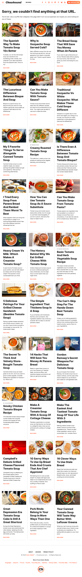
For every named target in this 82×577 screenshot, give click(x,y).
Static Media (30, 555)
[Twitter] (46, 2)
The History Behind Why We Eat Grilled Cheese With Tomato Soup (40, 257)
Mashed (44, 562)
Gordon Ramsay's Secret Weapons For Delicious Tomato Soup (67, 361)
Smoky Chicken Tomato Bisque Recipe (13, 409)
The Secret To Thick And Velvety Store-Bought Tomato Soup (13, 361)
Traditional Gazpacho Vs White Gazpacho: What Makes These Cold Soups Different (67, 99)
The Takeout (73, 562)
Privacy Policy (48, 552)
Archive (38, 552)
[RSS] (65, 2)
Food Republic (36, 562)
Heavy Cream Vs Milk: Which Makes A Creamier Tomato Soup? (13, 257)
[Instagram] (49, 2)
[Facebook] (42, 2)
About (31, 552)
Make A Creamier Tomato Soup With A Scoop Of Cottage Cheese (40, 411)
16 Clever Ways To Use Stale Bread (66, 462)
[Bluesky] (62, 2)
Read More (6, 67)
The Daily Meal (63, 562)
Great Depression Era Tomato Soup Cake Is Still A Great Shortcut (12, 515)
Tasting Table (53, 562)
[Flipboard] (55, 2)
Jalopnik (15, 562)
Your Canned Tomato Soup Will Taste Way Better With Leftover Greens (67, 515)
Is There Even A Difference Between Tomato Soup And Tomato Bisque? (67, 153)
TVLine (22, 562)
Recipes (28, 2)
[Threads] (52, 2)
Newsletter (73, 2)
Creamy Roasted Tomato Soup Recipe (40, 151)
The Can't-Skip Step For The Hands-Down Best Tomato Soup (66, 307)
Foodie (28, 562)
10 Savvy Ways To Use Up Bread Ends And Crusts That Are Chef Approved (40, 465)
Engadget (8, 562)
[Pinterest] (58, 2)
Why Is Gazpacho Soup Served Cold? (40, 44)
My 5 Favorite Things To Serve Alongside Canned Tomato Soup (13, 153)
